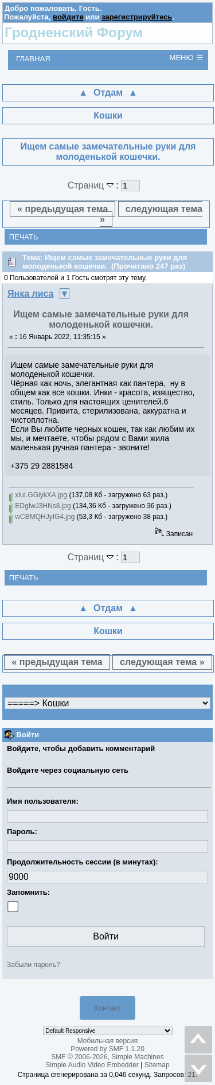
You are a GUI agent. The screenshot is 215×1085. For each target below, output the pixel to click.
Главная (33, 58)
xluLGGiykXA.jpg (38, 495)
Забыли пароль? (33, 965)
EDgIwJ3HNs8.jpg (40, 506)
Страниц (92, 185)
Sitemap (157, 1065)
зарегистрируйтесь (136, 17)
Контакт (107, 1008)
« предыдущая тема (62, 209)
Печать (23, 237)
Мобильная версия (107, 1041)
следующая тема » (151, 214)
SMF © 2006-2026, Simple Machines (107, 1057)
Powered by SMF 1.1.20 (107, 1049)
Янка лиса (30, 293)
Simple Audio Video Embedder (92, 1065)
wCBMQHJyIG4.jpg (42, 517)
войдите (68, 17)
